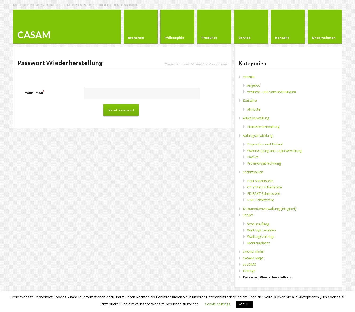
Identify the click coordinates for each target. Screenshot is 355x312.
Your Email (34, 93)
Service (248, 215)
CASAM (34, 34)
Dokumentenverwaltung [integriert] (269, 208)
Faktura (253, 157)
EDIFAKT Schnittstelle (263, 193)
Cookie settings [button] (217, 304)
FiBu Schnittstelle (260, 181)
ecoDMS (249, 264)
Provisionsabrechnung (264, 163)
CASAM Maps (253, 258)
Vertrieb (249, 76)
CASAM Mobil (253, 251)
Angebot (253, 85)
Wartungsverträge (260, 236)
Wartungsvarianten (261, 230)
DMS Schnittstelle (260, 200)
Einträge (249, 271)
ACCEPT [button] (244, 304)
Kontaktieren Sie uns (26, 5)
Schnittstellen (253, 172)
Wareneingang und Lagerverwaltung (274, 150)
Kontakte (250, 100)
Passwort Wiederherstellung (267, 277)
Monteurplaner (258, 243)
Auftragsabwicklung (258, 135)
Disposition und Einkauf (265, 144)
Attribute (253, 109)
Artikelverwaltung (256, 118)
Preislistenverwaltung (263, 126)
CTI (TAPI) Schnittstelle (264, 187)
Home (186, 64)
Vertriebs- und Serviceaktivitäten (271, 92)
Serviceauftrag (258, 224)
